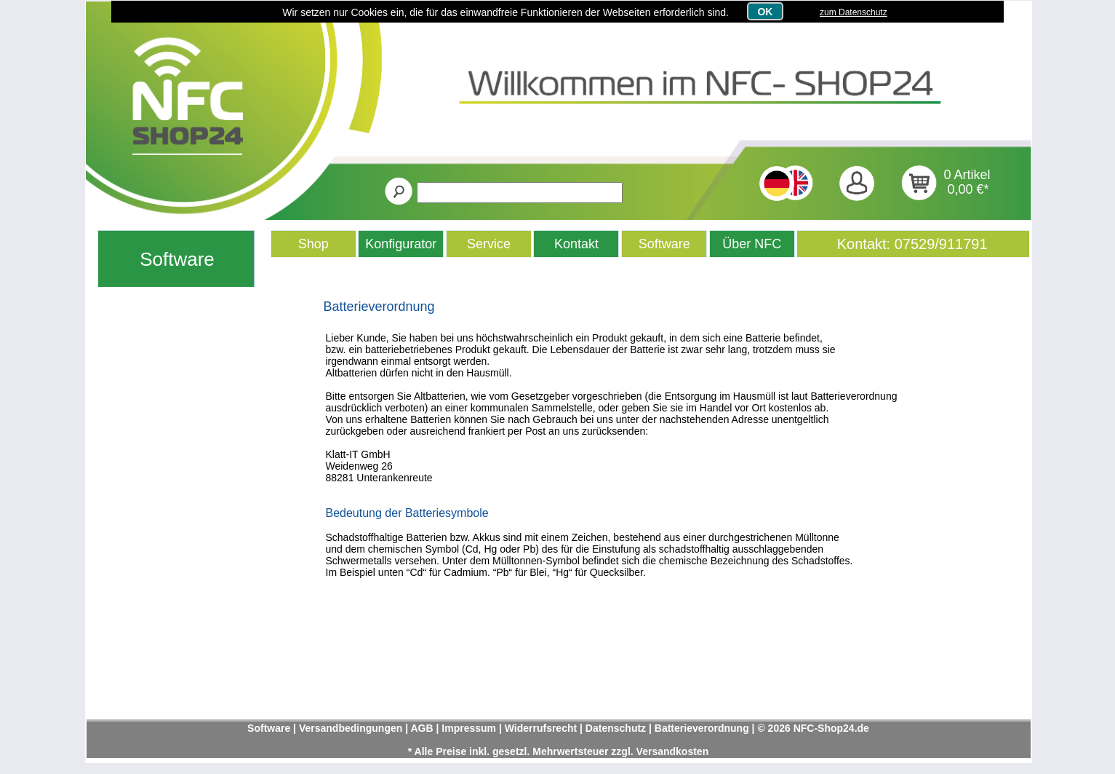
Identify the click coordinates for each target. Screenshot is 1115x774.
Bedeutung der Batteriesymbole (407, 513)
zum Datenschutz (853, 12)
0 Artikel (967, 174)
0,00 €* (968, 189)
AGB (421, 728)
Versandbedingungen (350, 728)
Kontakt (576, 244)
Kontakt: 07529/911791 (912, 244)
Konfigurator (400, 244)
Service (489, 244)
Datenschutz (616, 728)
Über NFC (751, 244)
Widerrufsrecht (541, 728)
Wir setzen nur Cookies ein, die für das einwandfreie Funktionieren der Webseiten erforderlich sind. (505, 12)
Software (177, 259)
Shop (313, 244)
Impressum (468, 728)
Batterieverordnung (379, 306)
